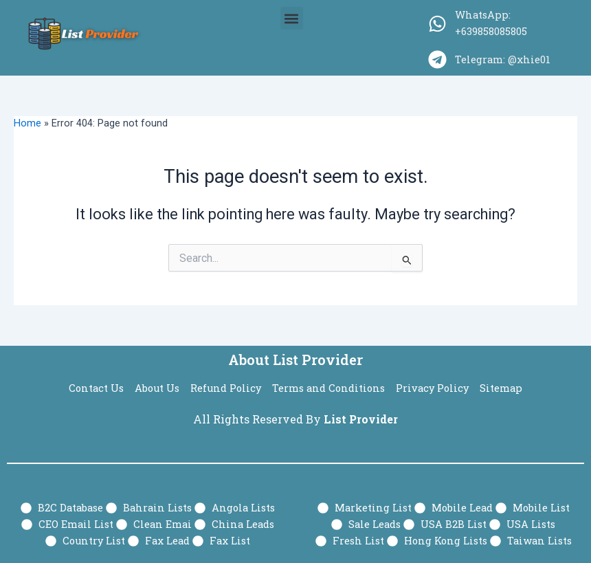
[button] (291, 18)
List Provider (361, 419)
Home (27, 123)
